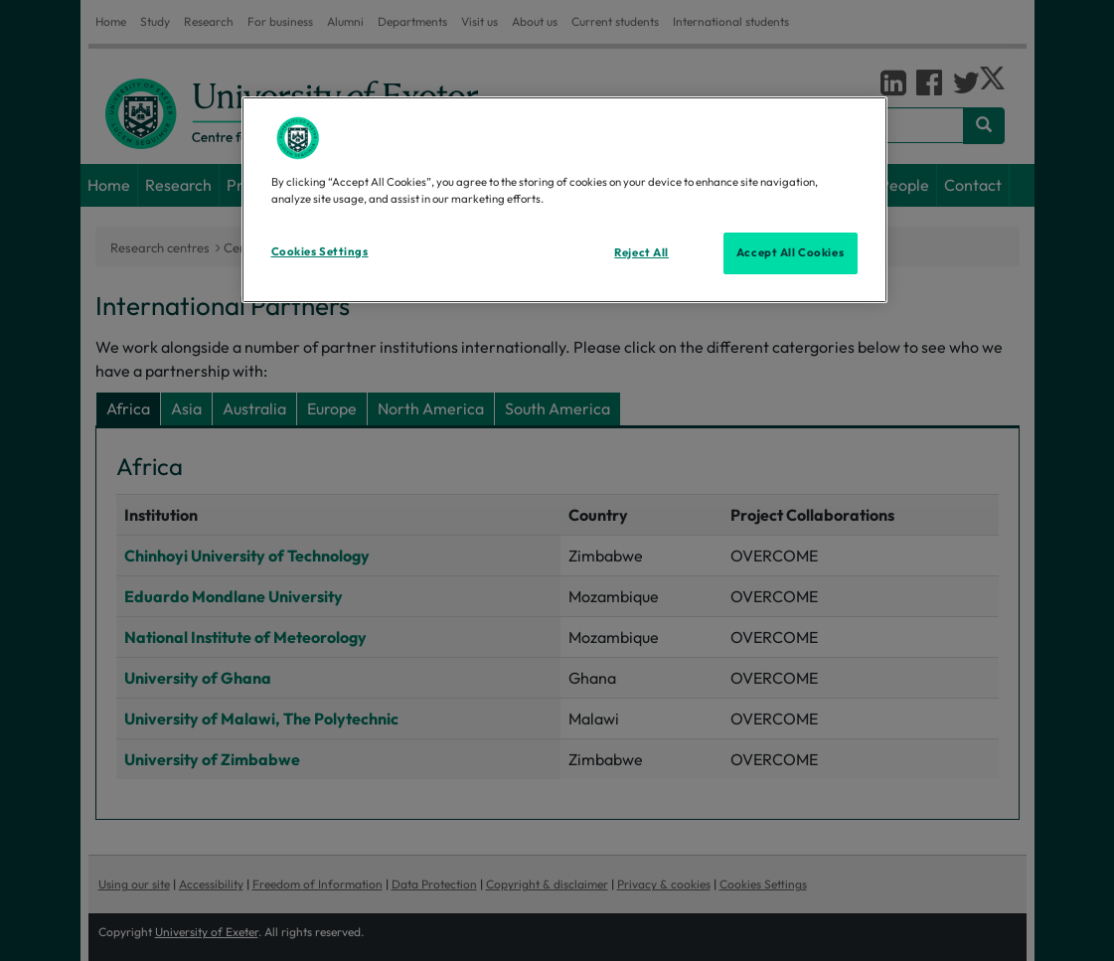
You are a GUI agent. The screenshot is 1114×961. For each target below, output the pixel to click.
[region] (564, 199)
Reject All (641, 252)
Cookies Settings (320, 251)
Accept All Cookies (790, 252)
